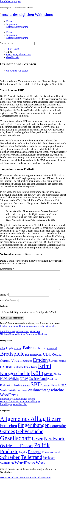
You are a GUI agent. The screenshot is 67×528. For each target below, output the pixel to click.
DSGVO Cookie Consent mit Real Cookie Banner (25, 481)
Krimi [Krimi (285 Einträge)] (44, 370)
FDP (15, 54)
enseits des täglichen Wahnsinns (26, 15)
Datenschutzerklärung (17, 27)
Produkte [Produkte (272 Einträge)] (9, 455)
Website (4, 310)
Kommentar (7, 269)
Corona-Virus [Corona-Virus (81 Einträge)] (9, 364)
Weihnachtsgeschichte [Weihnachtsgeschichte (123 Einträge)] (45, 394)
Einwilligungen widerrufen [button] (13, 408)
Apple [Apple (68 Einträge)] (9, 352)
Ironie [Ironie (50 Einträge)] (27, 370)
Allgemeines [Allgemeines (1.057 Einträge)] (15, 422)
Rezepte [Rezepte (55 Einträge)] (34, 455)
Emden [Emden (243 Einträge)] (40, 364)
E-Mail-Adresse (9, 304)
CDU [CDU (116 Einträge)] (47, 358)
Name (4, 298)
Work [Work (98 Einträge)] (40, 466)
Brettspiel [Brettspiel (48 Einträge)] (52, 352)
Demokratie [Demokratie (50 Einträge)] (26, 364)
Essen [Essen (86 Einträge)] (52, 364)
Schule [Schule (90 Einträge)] (15, 389)
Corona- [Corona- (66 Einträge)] (57, 358)
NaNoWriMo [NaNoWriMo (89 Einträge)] (9, 382)
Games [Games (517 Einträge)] (7, 435)
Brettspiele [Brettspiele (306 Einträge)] (12, 357)
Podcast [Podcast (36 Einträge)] (27, 449)
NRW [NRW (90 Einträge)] (24, 382)
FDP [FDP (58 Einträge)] (2, 370)
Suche (3, 43)
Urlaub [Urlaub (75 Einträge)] (55, 389)
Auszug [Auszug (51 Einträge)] (18, 352)
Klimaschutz (24, 54)
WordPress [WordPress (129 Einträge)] (9, 398)
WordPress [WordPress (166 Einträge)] (24, 466)
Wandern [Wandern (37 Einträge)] (7, 467)
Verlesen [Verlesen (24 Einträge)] (49, 461)
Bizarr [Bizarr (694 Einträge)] (53, 423)
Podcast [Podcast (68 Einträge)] (5, 389)
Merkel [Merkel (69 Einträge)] (48, 377)
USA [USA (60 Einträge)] (64, 389)
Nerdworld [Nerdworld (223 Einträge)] (54, 442)
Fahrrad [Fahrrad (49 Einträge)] (61, 364)
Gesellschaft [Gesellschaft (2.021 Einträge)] (15, 441)
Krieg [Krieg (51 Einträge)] (34, 370)
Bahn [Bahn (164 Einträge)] (28, 351)
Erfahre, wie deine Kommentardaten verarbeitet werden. (28, 330)
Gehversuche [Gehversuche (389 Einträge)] (29, 435)
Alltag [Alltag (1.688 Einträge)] (38, 422)
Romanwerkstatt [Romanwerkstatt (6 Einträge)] (51, 455)
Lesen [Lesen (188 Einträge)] (37, 442)
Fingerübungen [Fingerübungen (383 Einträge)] (34, 429)
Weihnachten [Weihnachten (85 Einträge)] (17, 394)
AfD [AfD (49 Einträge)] (2, 352)
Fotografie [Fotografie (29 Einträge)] (58, 429)
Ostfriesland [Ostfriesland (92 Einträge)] (38, 382)
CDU (9, 54)
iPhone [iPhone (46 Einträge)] (19, 370)
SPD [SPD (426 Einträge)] (36, 388)
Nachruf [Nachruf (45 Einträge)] (58, 378)
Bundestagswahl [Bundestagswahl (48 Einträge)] (33, 358)
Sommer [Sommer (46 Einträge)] (25, 389)
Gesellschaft (12, 57)
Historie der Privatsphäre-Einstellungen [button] (20, 405)
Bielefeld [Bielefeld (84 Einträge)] (39, 352)
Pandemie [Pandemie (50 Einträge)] (52, 382)
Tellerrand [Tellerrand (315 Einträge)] (31, 461)
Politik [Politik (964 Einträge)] (42, 449)
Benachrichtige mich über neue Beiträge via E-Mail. (30, 316)
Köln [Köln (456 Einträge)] (37, 376)
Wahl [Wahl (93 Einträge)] (4, 394)
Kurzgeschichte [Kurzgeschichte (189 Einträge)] (15, 377)
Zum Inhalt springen (10, 1)
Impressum (11, 24)
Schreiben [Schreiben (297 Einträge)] (10, 461)
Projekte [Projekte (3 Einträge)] (23, 456)
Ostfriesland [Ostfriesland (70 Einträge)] (10, 449)
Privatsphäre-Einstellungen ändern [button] (17, 402)
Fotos (9, 21)
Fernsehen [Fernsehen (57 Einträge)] (8, 429)
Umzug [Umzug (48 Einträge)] (46, 389)
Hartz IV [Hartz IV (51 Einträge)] (11, 370)
